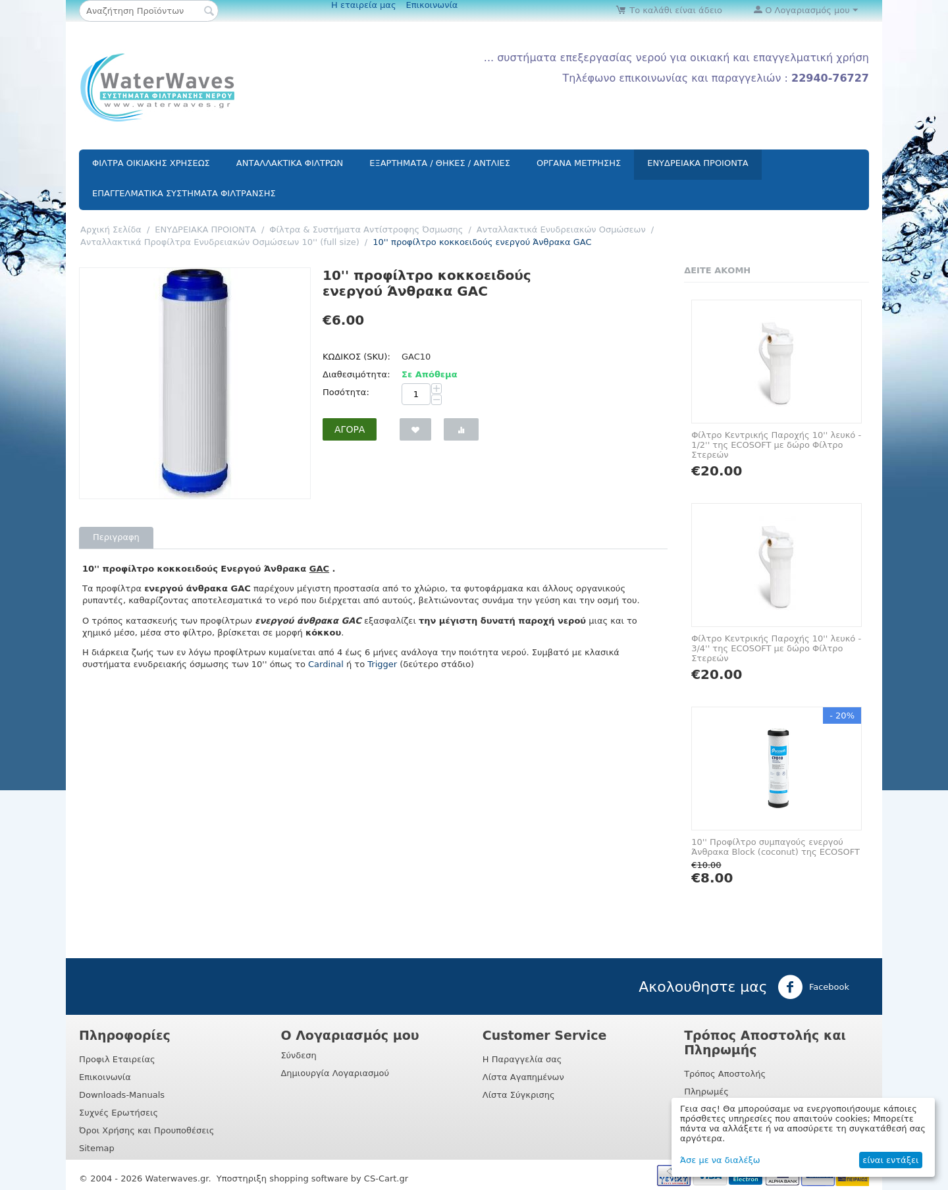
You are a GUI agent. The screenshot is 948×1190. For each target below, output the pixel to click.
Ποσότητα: (346, 392)
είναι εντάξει (890, 1160)
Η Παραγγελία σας (522, 1059)
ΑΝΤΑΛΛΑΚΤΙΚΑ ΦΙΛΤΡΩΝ (289, 163)
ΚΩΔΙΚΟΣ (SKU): (356, 357)
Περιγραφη (116, 537)
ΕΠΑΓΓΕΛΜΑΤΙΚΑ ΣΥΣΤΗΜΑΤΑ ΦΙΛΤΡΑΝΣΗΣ (184, 193)
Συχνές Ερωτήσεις (118, 1113)
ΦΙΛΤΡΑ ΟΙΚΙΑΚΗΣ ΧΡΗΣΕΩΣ (151, 163)
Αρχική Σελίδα (111, 229)
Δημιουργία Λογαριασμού (334, 1073)
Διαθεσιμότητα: (356, 374)
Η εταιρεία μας (363, 5)
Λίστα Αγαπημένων (523, 1077)
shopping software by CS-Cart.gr (338, 1178)
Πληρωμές (706, 1091)
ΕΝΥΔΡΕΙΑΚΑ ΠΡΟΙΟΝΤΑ (698, 163)
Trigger (382, 664)
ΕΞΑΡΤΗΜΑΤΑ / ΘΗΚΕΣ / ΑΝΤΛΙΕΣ (439, 163)
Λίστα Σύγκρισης (519, 1095)
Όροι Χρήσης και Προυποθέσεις (146, 1130)
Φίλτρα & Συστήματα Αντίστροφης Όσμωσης (366, 229)
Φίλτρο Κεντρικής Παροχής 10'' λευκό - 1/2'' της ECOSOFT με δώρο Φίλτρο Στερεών (776, 445)
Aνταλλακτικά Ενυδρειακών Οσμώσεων (561, 229)
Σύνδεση (298, 1055)
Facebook (813, 987)
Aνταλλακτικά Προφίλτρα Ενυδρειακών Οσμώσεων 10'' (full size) (219, 242)
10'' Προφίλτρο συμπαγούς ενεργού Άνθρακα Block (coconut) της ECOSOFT (775, 847)
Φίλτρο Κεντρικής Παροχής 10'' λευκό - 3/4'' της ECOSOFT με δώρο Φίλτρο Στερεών (776, 648)
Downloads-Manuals (122, 1095)
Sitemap (97, 1148)
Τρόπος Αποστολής (725, 1074)
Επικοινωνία (432, 5)
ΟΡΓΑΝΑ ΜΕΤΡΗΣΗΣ (579, 163)
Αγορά (349, 429)
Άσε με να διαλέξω (720, 1160)
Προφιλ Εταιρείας (117, 1059)
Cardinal (326, 664)
